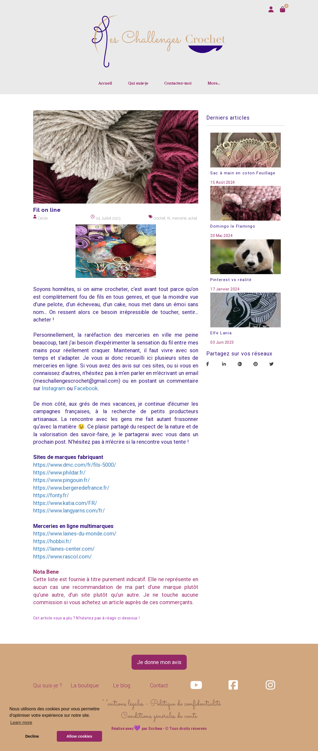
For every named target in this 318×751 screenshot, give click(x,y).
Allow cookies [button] (79, 736)
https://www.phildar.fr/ (59, 472)
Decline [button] (32, 736)
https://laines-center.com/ (64, 549)
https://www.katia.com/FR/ (65, 503)
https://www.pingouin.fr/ (61, 480)
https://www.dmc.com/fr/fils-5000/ (74, 465)
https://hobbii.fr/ (52, 541)
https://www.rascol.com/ (62, 556)
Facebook (86, 388)
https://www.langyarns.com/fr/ (69, 510)
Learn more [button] (21, 722)
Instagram (53, 388)
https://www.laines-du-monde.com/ (74, 533)
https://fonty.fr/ (51, 495)
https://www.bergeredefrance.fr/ (71, 488)
